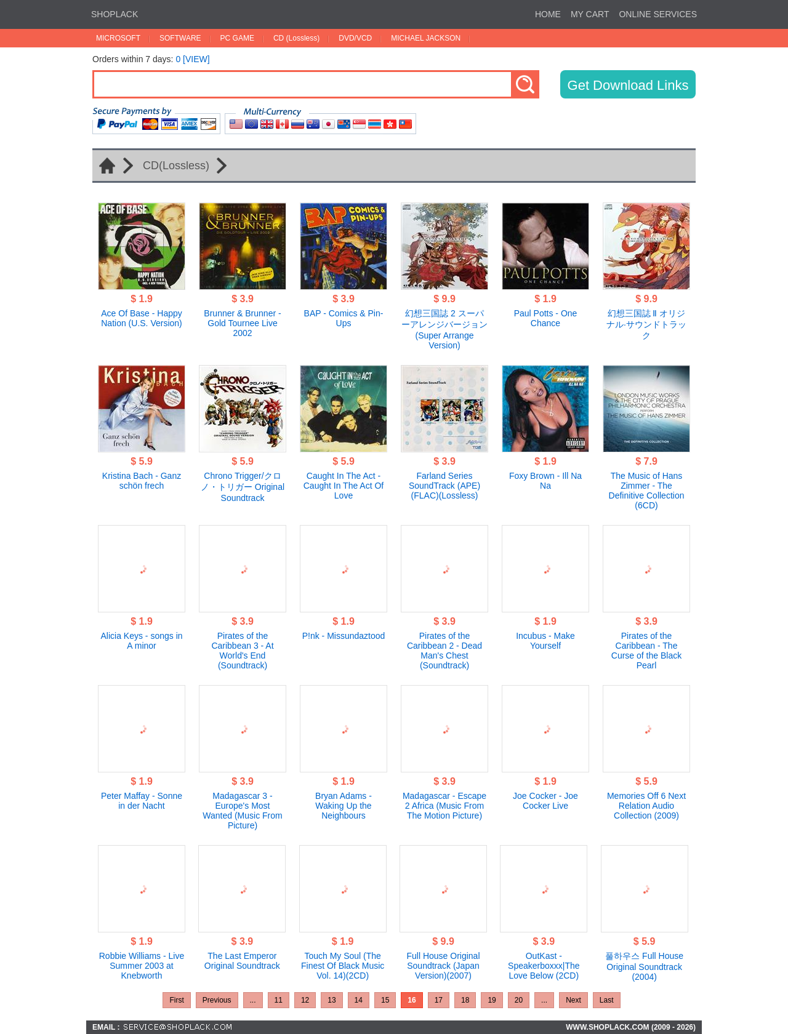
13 (332, 1000)
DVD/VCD (355, 38)
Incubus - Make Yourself (545, 641)
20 (519, 1000)
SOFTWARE (180, 38)
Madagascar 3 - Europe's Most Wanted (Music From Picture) (242, 810)
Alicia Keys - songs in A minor (141, 641)
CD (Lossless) (296, 38)
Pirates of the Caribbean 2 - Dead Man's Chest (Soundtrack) (444, 650)
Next (573, 1000)
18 (465, 1000)
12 (305, 1000)
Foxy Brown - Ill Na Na (545, 481)
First (176, 1000)
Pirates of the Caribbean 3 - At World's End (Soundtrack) (242, 650)
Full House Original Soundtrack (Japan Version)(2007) (443, 965)
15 (385, 1000)
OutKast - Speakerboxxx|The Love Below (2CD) (543, 965)
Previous (217, 1000)
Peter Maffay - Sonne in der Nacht (141, 801)
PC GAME (237, 38)
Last (607, 1000)
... (253, 1000)
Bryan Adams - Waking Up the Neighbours (343, 805)
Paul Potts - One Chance (545, 318)
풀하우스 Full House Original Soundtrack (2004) (644, 966)
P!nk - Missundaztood (343, 636)
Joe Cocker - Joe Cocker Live (545, 801)
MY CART (590, 14)
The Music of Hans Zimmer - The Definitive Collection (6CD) (647, 490)
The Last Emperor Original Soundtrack (242, 961)
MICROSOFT (118, 38)
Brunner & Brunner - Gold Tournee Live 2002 (242, 323)
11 (279, 1000)
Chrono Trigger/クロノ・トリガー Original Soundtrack (242, 487)
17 (439, 1000)
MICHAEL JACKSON (425, 38)
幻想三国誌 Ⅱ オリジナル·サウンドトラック (646, 324)
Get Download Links (628, 85)
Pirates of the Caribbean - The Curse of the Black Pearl (646, 650)
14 (359, 1000)
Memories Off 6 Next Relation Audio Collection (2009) (646, 805)
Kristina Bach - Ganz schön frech (141, 481)
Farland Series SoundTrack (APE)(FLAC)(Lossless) (444, 485)
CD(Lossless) (176, 165)
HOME (548, 14)
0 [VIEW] (192, 59)
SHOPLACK (114, 14)
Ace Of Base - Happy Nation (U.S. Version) (141, 318)
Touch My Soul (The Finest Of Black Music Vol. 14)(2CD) (342, 965)
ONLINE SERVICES (658, 14)
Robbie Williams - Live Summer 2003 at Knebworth (141, 965)
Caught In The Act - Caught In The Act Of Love (344, 485)
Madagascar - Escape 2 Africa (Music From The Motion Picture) (444, 805)
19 (492, 1000)
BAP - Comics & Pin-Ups (344, 318)
